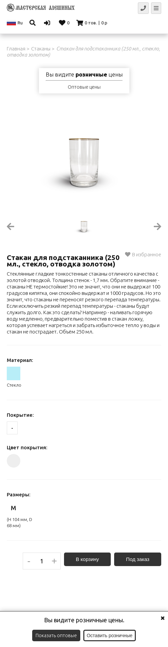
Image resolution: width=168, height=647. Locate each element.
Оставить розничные (109, 635)
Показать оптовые (56, 635)
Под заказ (137, 559)
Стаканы (40, 48)
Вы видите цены (84, 74)
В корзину (87, 559)
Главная (16, 48)
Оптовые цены (84, 87)
